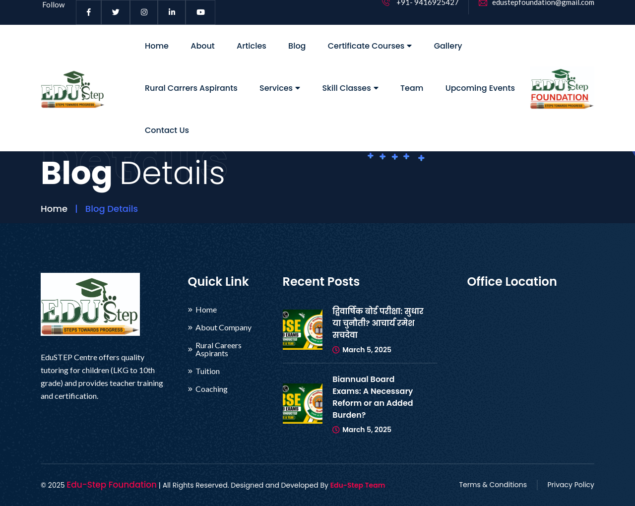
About (202, 46)
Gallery (448, 46)
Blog (297, 46)
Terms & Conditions (493, 485)
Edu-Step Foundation (111, 485)
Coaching (211, 389)
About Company (223, 327)
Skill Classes (350, 88)
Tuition (207, 371)
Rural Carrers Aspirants (191, 88)
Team (411, 88)
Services (279, 88)
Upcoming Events (480, 88)
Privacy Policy (570, 485)
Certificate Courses (370, 46)
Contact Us (167, 130)
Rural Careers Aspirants (218, 349)
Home (157, 46)
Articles (251, 46)
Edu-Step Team (357, 485)
